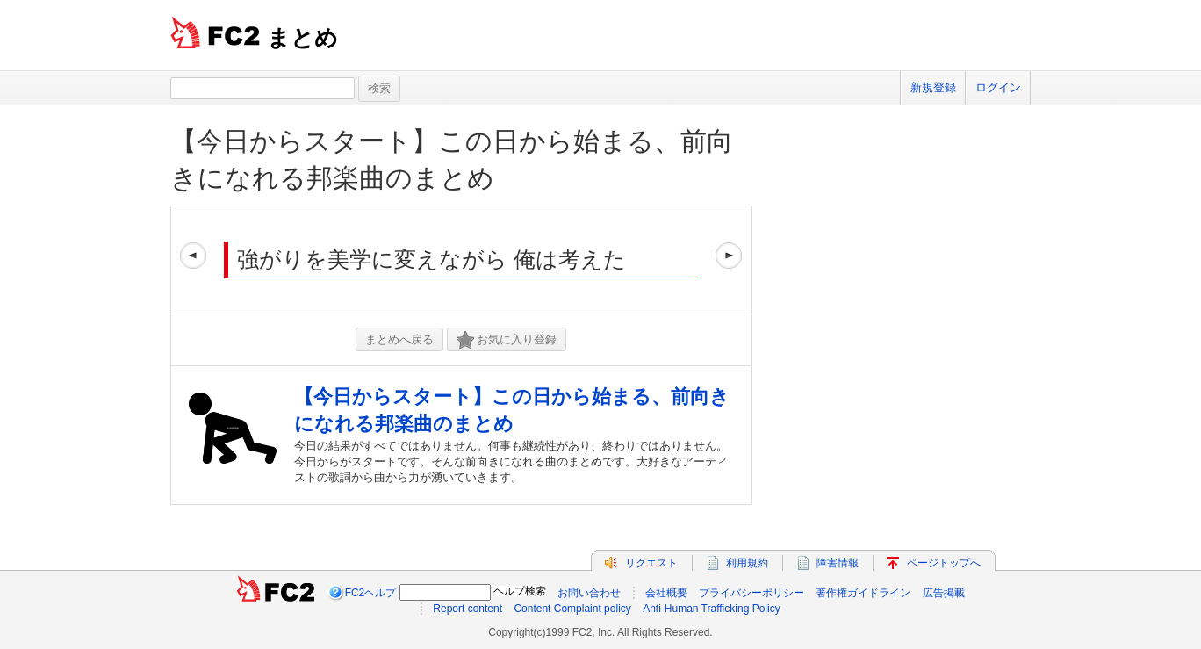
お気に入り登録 (507, 340)
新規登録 (933, 87)
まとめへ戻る (399, 339)
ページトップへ (944, 563)
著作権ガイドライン (863, 593)
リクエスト (651, 563)
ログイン (998, 87)
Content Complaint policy (572, 608)
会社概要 (666, 593)
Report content (467, 608)
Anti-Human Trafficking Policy (711, 608)
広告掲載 (944, 593)
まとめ (302, 38)
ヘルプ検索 (519, 591)
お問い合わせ (589, 593)
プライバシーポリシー (751, 593)
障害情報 (837, 563)
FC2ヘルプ (371, 593)
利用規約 (747, 563)
